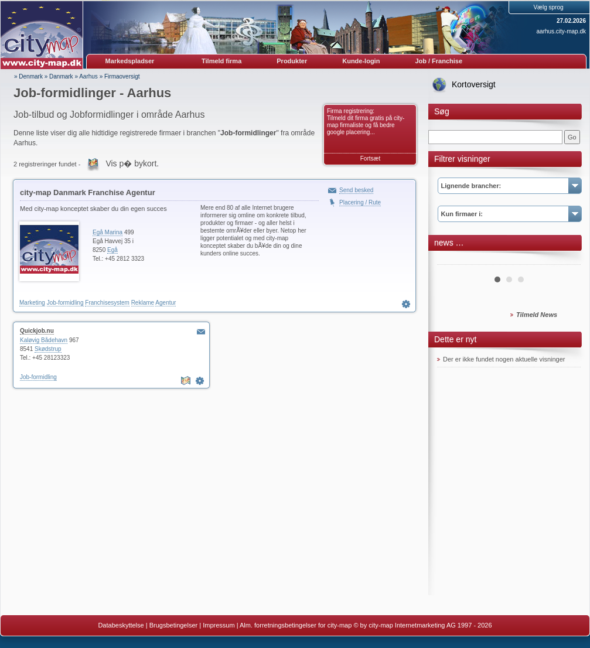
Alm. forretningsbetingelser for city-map (296, 625)
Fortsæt (370, 158)
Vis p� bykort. (132, 163)
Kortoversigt (474, 84)
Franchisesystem (107, 302)
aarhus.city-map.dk (561, 31)
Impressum (218, 625)
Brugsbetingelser (173, 625)
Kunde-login (361, 60)
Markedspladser (130, 60)
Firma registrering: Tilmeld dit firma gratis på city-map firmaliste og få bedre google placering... (365, 121)
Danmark (61, 76)
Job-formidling (65, 302)
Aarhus (88, 76)
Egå (112, 250)
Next (565, 260)
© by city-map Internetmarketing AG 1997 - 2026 (422, 625)
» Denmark (28, 76)
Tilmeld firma (221, 60)
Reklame (142, 302)
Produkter (292, 60)
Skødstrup (48, 349)
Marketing (32, 302)
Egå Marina (107, 232)
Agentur (165, 302)
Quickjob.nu (37, 331)
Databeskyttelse (121, 625)
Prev (452, 260)
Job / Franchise (438, 60)
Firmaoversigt (122, 76)
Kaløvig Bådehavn (43, 340)
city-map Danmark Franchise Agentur (87, 192)
